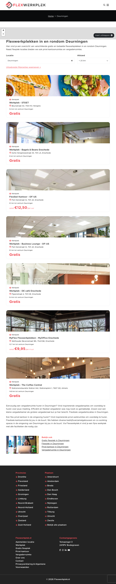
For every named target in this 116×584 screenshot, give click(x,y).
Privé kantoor (22, 551)
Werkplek (20, 545)
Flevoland (23, 481)
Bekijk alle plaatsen (57, 525)
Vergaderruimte (23, 555)
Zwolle (50, 521)
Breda (50, 486)
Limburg (22, 499)
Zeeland (22, 521)
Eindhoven (52, 499)
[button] (3, 30)
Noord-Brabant (25, 503)
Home (51, 16)
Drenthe (22, 477)
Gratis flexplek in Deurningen (55, 441)
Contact (20, 561)
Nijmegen (52, 503)
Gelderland (23, 490)
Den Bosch (52, 490)
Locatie (10, 56)
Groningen (23, 494)
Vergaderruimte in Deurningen (56, 450)
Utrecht (22, 512)
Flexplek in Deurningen (53, 444)
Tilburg (50, 512)
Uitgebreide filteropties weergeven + (23, 67)
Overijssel (23, 516)
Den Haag (52, 494)
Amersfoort (53, 477)
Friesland (22, 486)
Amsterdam (53, 481)
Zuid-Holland (24, 525)
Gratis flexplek (23, 548)
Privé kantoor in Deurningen (55, 447)
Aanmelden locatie (25, 542)
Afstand (81, 56)
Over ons (20, 558)
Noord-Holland (25, 507)
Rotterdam (52, 507)
